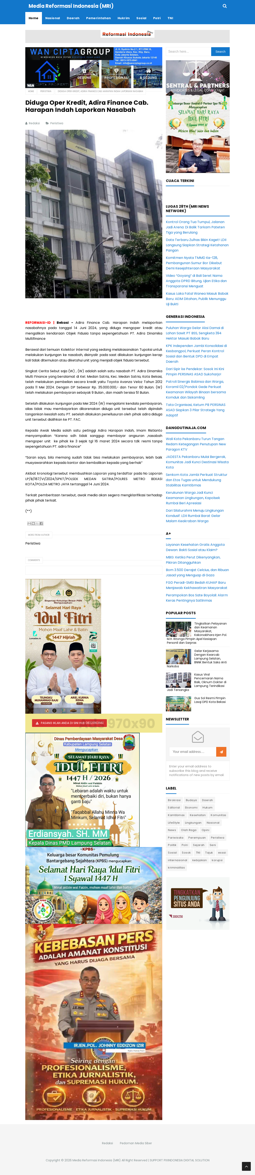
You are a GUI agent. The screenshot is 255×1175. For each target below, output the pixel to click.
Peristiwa (57, 123)
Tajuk (209, 852)
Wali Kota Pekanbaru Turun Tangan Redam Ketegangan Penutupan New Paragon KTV (196, 444)
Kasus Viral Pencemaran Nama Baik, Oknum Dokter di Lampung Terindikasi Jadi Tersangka (196, 682)
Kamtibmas (176, 815)
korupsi (217, 860)
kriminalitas (176, 867)
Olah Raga (189, 830)
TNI (198, 852)
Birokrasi (174, 800)
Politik (172, 845)
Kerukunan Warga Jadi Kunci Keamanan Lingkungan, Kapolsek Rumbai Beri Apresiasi (193, 497)
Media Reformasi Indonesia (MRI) (96, 1160)
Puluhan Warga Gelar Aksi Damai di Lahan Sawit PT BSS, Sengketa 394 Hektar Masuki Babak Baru (195, 333)
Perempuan (197, 837)
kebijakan (199, 860)
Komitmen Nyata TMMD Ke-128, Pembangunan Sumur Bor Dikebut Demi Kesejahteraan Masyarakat (194, 262)
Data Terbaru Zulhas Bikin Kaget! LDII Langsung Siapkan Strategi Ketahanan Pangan (197, 245)
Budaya (191, 800)
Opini (205, 830)
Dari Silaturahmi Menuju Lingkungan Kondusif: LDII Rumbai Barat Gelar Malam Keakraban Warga (195, 515)
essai (222, 852)
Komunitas (218, 815)
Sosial (172, 852)
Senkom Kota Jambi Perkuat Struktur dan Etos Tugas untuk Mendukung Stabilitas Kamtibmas (196, 479)
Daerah (207, 800)
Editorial (174, 807)
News (172, 830)
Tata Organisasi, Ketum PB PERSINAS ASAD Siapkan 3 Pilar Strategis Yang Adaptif (195, 410)
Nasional (213, 822)
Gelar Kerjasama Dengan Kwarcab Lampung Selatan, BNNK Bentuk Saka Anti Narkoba (197, 658)
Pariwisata (175, 837)
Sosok (186, 852)
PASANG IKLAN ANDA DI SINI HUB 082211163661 (72, 723)
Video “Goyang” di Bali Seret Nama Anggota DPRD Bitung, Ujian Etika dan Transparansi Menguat (196, 280)
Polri (185, 845)
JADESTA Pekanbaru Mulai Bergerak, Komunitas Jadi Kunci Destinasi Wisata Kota (197, 462)
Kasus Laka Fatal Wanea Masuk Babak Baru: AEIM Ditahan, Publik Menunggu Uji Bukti (197, 298)
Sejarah (199, 845)
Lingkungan (193, 822)
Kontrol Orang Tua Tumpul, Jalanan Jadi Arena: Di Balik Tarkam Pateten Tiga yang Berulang (195, 227)
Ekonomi (191, 807)
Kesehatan (198, 815)
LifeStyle (174, 822)
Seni (213, 845)
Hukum (208, 807)
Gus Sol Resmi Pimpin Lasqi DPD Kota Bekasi (210, 700)
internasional (177, 860)
